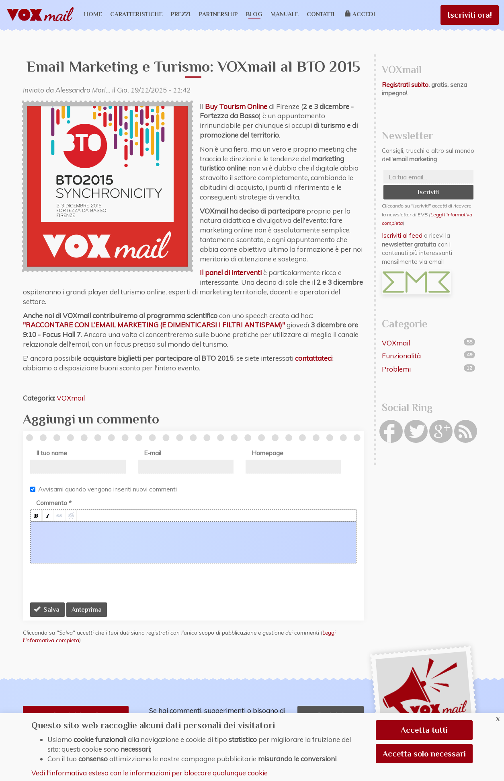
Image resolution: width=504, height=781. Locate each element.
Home (93, 13)
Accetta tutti (424, 730)
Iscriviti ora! (469, 14)
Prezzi (181, 13)
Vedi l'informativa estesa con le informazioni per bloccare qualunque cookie (149, 773)
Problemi (396, 369)
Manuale (284, 13)
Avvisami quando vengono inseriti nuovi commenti (103, 489)
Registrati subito (405, 84)
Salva (46, 609)
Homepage (267, 453)
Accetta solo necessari (424, 753)
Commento (54, 503)
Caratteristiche (136, 13)
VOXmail (71, 398)
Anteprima (87, 609)
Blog (254, 13)
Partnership (218, 13)
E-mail (152, 453)
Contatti (321, 13)
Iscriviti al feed (402, 235)
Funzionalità (401, 355)
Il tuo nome (51, 453)
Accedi (360, 13)
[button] (36, 515)
